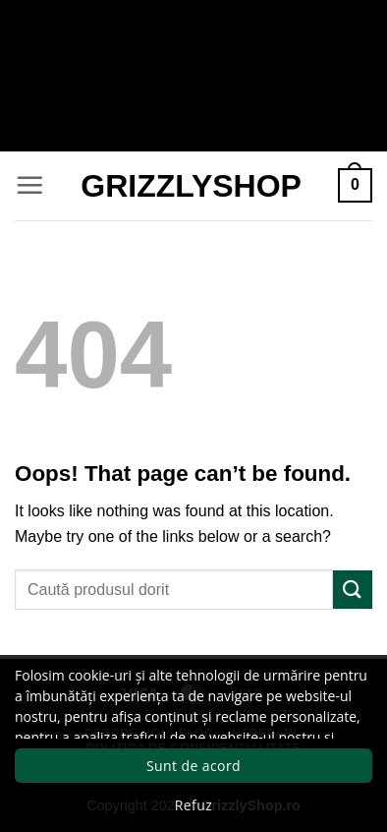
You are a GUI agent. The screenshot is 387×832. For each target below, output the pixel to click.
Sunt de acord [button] (193, 765)
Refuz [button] (193, 805)
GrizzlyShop (191, 186)
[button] (29, 184)
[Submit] (352, 589)
